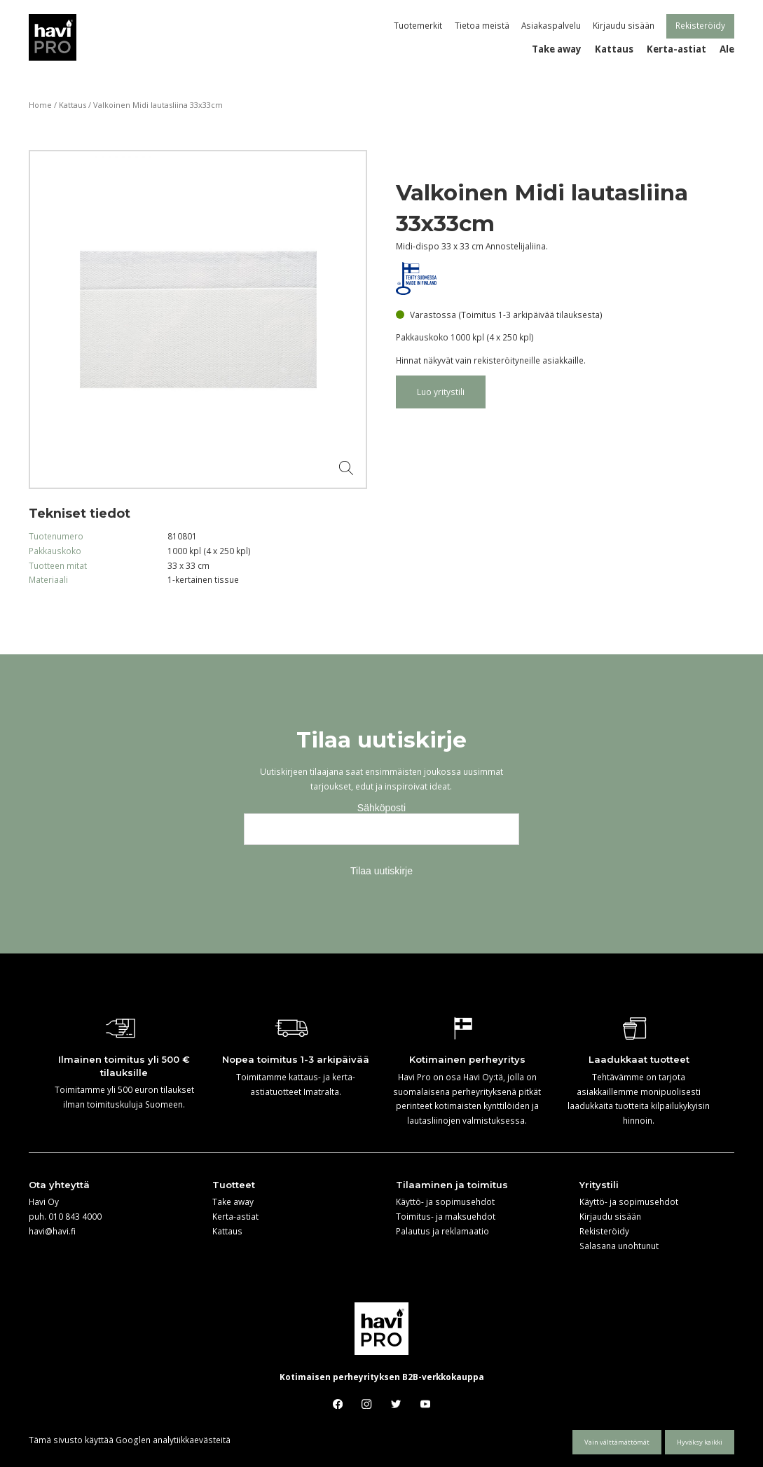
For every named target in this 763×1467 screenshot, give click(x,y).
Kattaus (72, 104)
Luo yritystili (441, 391)
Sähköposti (381, 807)
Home (40, 104)
